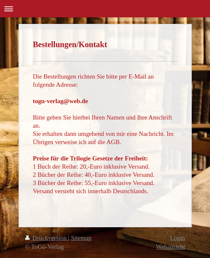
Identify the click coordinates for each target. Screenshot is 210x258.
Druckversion (46, 237)
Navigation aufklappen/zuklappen (105, 9)
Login (177, 237)
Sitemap (81, 237)
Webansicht (170, 246)
